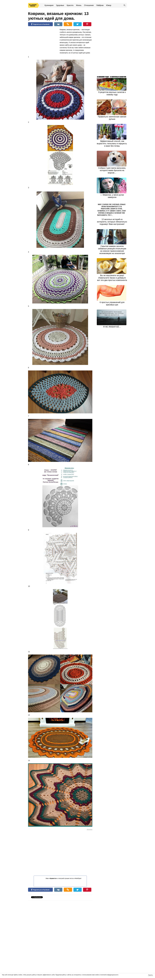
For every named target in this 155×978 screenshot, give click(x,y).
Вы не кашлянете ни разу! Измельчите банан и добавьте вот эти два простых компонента (112, 277)
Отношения (89, 5)
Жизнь (78, 5)
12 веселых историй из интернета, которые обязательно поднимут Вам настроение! (112, 221)
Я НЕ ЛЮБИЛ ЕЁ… (112, 327)
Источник (89, 829)
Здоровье (60, 5)
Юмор (108, 5)
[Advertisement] (43, 41)
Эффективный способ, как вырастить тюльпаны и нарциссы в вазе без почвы (112, 143)
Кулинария (49, 5)
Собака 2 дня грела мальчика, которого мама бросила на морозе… (112, 170)
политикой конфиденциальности (109, 975)
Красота (70, 5)
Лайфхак (99, 5)
